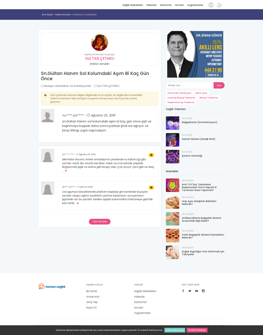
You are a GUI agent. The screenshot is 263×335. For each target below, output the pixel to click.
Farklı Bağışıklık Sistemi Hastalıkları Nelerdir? (203, 236)
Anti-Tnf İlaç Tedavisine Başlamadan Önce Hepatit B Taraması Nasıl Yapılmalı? (199, 187)
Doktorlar (166, 5)
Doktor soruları (100, 64)
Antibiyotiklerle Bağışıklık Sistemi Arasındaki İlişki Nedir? (201, 219)
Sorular (179, 5)
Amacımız (92, 297)
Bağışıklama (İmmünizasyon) (199, 122)
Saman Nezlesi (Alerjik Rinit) (198, 139)
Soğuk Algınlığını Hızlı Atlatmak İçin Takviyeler (203, 253)
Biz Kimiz (91, 291)
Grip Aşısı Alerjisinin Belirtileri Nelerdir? (199, 203)
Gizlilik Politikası (197, 330)
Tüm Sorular (99, 221)
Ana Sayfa (47, 14)
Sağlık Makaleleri (132, 5)
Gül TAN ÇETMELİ (99, 58)
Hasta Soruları (62, 14)
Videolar (151, 5)
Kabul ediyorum (174, 330)
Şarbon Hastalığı (192, 155)
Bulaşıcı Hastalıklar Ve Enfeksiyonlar (66, 86)
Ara (219, 85)
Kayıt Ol (91, 308)
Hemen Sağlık (52, 4)
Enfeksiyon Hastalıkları (85, 14)
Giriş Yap (92, 302)
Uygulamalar (195, 5)
